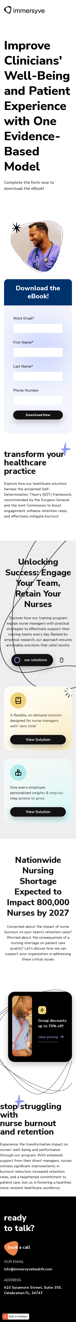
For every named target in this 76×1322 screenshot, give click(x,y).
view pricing (48, 1037)
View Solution (38, 739)
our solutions (30, 660)
